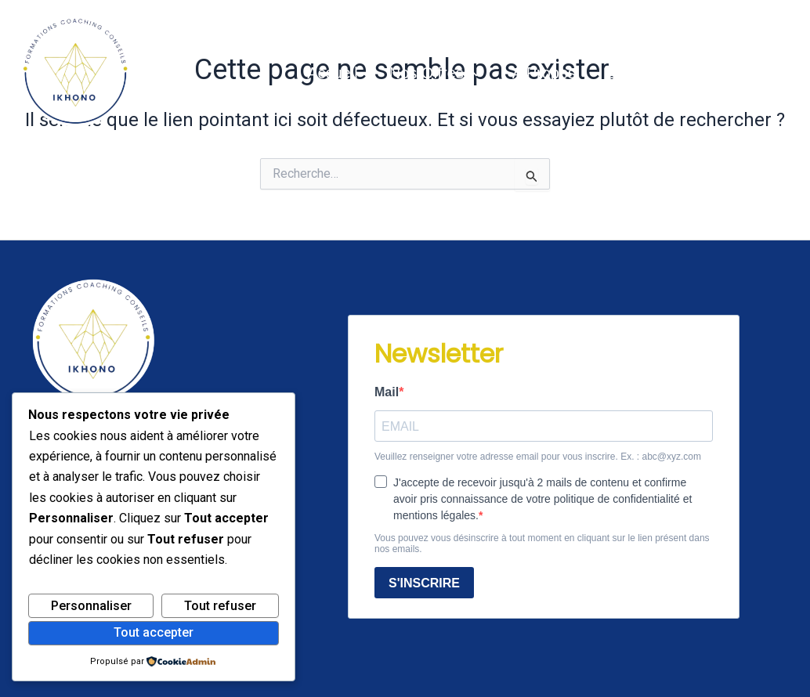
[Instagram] (786, 73)
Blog (622, 72)
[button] (472, 73)
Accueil (332, 72)
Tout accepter (153, 632)
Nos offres (435, 73)
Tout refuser (220, 605)
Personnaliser (91, 605)
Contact (697, 72)
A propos (544, 72)
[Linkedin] (762, 73)
